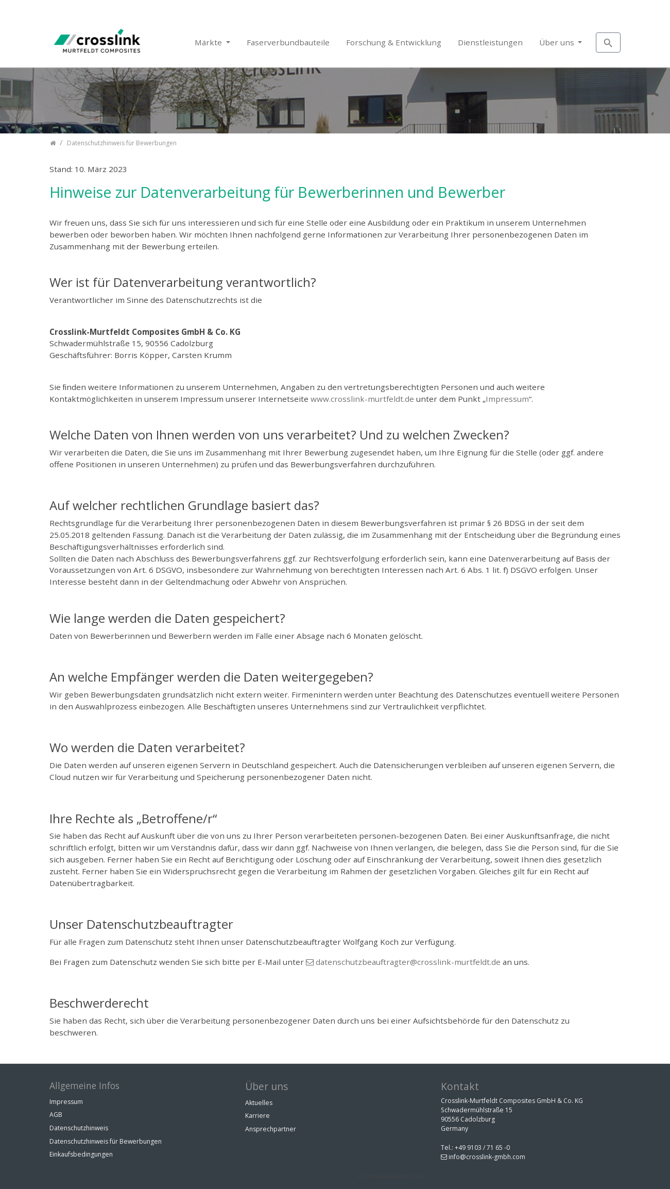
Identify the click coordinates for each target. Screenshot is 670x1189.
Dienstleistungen (490, 42)
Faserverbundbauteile (288, 42)
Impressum (507, 399)
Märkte (209, 42)
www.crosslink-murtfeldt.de (362, 399)
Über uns (557, 42)
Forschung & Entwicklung (393, 42)
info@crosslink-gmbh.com (487, 1156)
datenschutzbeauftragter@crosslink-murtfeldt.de (408, 962)
